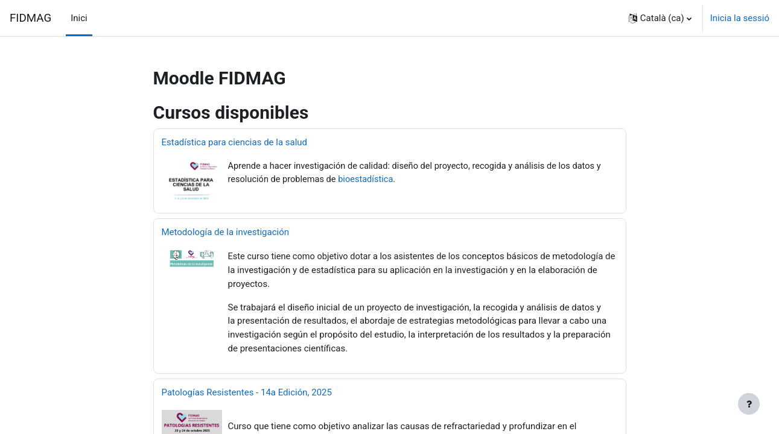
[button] (660, 18)
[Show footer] (749, 404)
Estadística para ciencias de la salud (235, 142)
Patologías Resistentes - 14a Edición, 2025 (247, 391)
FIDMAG (30, 18)
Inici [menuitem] (79, 18)
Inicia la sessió (739, 18)
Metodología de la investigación (226, 232)
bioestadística (370, 180)
